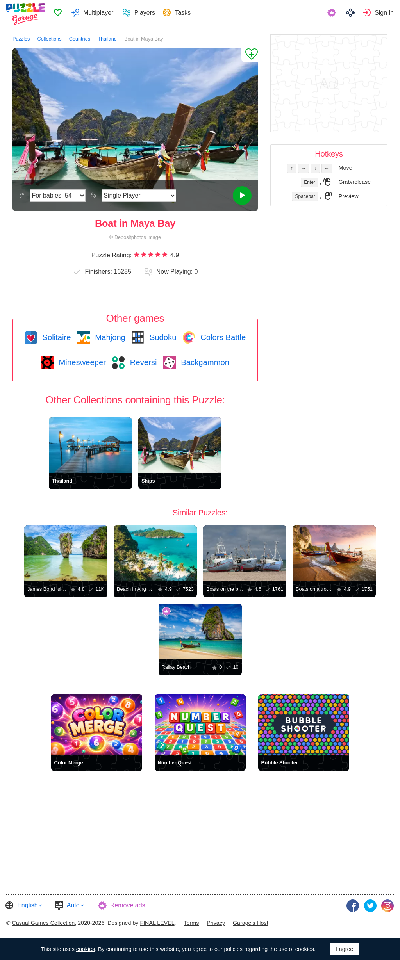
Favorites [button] (66, 14)
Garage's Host (250, 920)
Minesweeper (81, 362)
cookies (85, 949)
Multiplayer (107, 14)
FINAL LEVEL (157, 920)
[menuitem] (66, 14)
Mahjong (109, 337)
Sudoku (161, 337)
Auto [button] (73, 904)
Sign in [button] (384, 14)
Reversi (142, 362)
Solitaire (55, 337)
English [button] (27, 904)
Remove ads (127, 904)
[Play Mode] (139, 195)
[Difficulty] (58, 195)
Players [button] (153, 14)
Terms (191, 920)
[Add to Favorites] (249, 55)
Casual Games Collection (43, 920)
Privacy (216, 920)
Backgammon (204, 362)
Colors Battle (222, 337)
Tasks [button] (193, 14)
